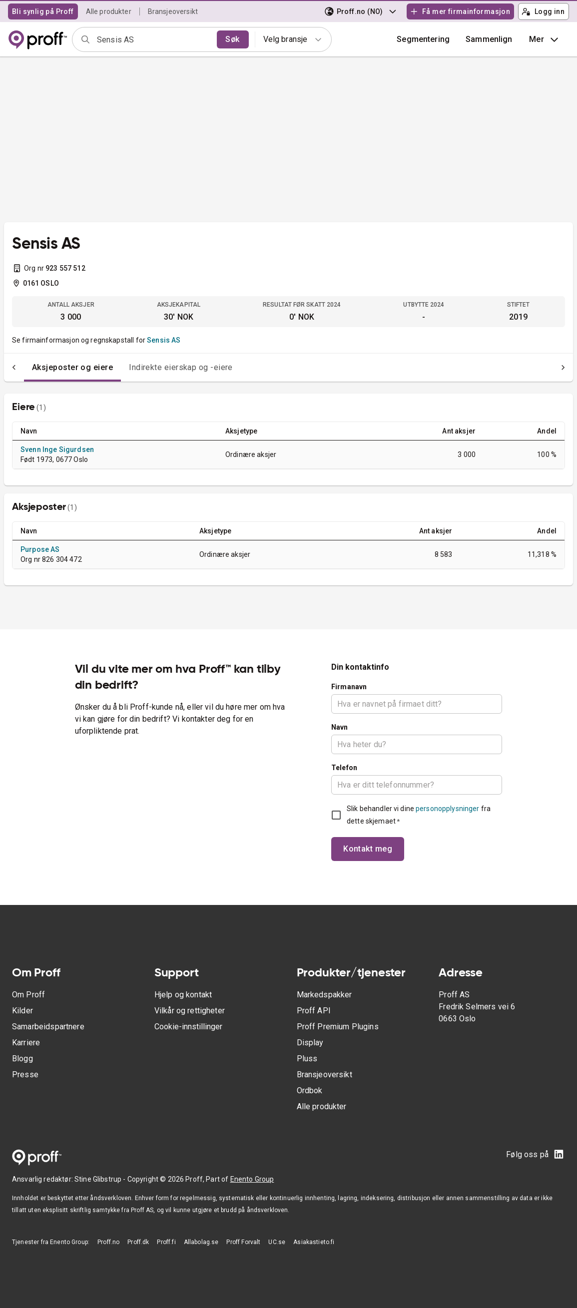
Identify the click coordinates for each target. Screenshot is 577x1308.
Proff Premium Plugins (338, 1026)
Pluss (307, 1058)
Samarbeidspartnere (48, 1026)
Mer (545, 39)
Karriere (26, 1042)
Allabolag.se (201, 1242)
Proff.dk (138, 1242)
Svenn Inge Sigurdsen (57, 449)
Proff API (314, 1010)
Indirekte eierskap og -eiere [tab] (161, 367)
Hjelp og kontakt (183, 994)
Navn (339, 727)
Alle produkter (108, 11)
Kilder (22, 1010)
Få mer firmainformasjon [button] (460, 11)
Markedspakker (324, 994)
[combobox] (153, 39)
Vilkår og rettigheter (189, 1010)
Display (310, 1042)
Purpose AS (40, 549)
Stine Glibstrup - (100, 1179)
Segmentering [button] (423, 39)
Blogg (22, 1058)
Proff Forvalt (243, 1242)
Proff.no (108, 1242)
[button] (489, 39)
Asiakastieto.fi (313, 1242)
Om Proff (28, 994)
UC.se (276, 1242)
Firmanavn (349, 687)
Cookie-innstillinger (188, 1026)
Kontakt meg (367, 849)
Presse (25, 1074)
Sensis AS (163, 340)
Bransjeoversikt (173, 11)
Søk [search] (232, 39)
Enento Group (252, 1179)
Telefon (344, 768)
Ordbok (310, 1090)
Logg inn (543, 11)
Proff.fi (166, 1242)
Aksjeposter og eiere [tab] (52, 367)
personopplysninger (447, 809)
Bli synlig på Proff (43, 11)
